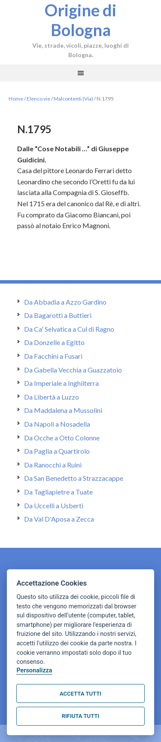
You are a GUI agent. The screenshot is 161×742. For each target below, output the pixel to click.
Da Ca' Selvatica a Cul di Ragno (69, 329)
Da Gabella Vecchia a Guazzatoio (73, 370)
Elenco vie (38, 98)
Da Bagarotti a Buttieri (57, 315)
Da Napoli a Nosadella (57, 424)
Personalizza (34, 670)
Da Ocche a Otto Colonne (62, 438)
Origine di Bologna (80, 20)
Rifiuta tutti (80, 716)
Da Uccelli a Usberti (53, 505)
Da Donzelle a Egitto (54, 342)
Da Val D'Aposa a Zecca (59, 519)
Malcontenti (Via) (73, 98)
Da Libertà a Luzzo (51, 397)
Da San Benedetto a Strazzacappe (73, 478)
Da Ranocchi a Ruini (53, 465)
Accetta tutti (80, 693)
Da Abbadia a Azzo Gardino (65, 302)
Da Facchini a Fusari (53, 356)
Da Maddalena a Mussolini (63, 410)
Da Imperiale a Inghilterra (61, 383)
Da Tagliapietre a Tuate (58, 492)
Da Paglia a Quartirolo (57, 451)
